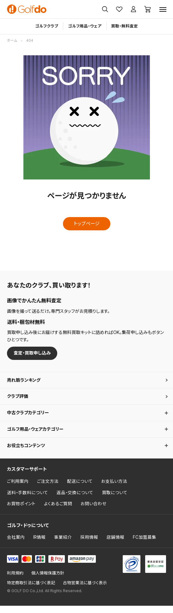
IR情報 (39, 544)
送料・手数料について (27, 499)
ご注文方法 (48, 488)
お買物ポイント (21, 510)
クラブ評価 (18, 399)
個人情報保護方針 (47, 580)
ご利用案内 (17, 488)
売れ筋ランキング (25, 382)
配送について (80, 488)
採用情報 (89, 544)
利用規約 (15, 580)
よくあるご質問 (58, 510)
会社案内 (16, 544)
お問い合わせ (94, 510)
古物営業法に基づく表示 (85, 590)
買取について (114, 499)
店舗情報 (115, 544)
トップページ (87, 224)
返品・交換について (75, 499)
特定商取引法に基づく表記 (31, 590)
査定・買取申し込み (34, 353)
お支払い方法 (114, 488)
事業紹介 (63, 544)
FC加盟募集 (144, 544)
